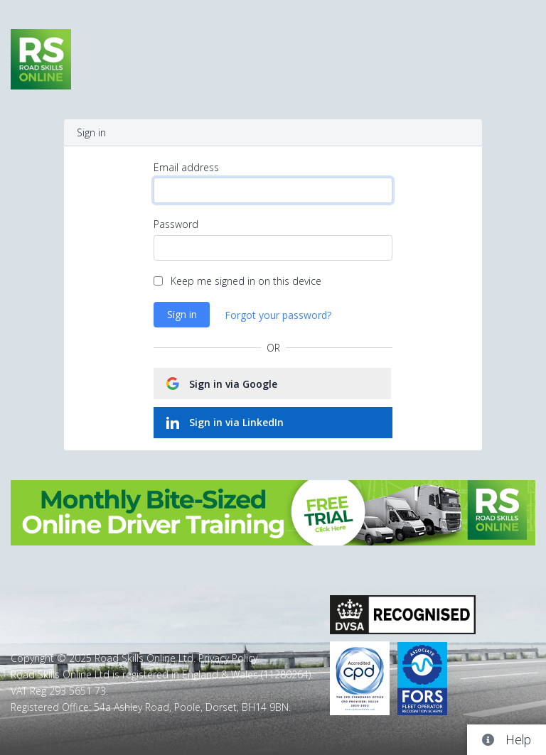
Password (176, 224)
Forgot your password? (278, 315)
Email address (186, 167)
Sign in (182, 314)
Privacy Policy (227, 658)
